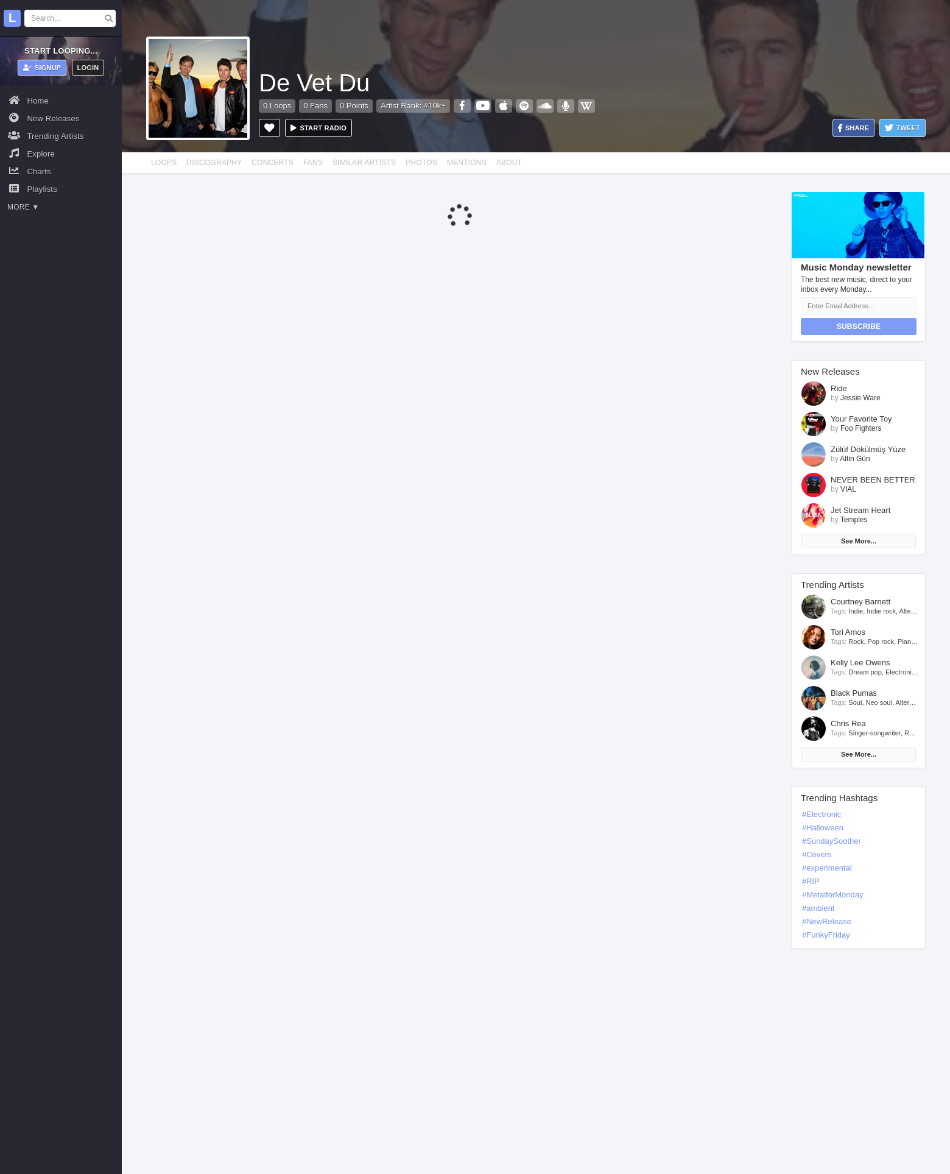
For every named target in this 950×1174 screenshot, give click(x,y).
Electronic (900, 672)
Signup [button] (42, 67)
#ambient (818, 908)
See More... (858, 541)
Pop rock (881, 641)
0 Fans (315, 105)
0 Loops (277, 105)
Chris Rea (848, 723)
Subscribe (859, 326)
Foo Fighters (860, 428)
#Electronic (821, 814)
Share (854, 128)
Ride (839, 388)
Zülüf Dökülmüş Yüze (868, 449)
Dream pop (864, 672)
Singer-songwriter (874, 733)
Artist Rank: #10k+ (413, 105)
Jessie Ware (860, 398)
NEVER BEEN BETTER (873, 479)
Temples (854, 519)
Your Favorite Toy (861, 418)
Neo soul (879, 702)
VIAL (848, 489)
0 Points (354, 105)
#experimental (827, 867)
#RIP (811, 881)
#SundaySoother (831, 841)
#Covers (816, 854)
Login (88, 67)
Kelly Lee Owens (860, 662)
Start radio (318, 128)
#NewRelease (826, 921)
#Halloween (822, 827)
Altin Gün (855, 458)
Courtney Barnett (860, 601)
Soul (855, 702)
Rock (856, 641)
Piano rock (913, 641)
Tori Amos (848, 632)
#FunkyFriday (826, 934)
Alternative (915, 611)
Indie (855, 611)
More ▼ (23, 207)
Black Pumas (854, 693)
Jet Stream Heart (860, 510)
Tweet (902, 128)
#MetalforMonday (832, 894)
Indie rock (881, 611)
